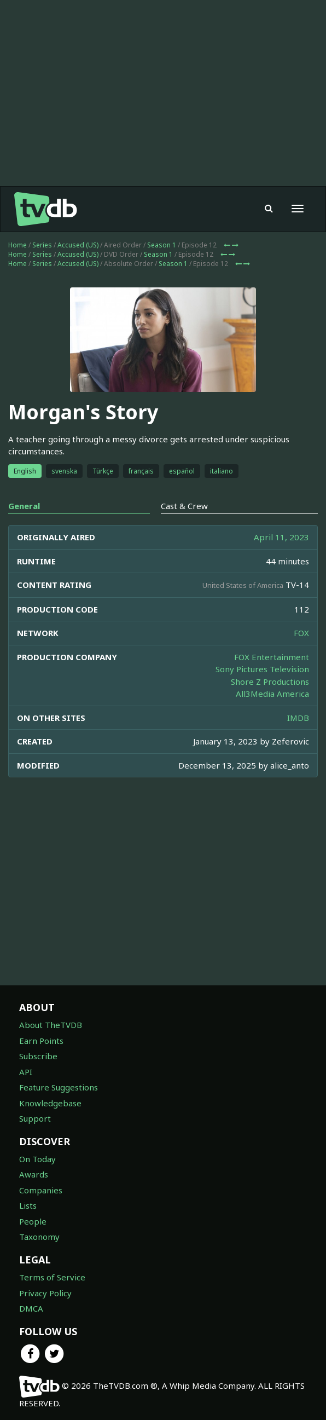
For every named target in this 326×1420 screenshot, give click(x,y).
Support (35, 1118)
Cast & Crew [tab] (184, 505)
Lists (28, 1205)
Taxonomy (39, 1236)
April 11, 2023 (281, 537)
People (32, 1221)
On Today (37, 1158)
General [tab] (24, 505)
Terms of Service (52, 1277)
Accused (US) (77, 245)
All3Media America (272, 693)
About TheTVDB (50, 1024)
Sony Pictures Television (262, 668)
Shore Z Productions (270, 681)
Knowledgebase (50, 1103)
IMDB (298, 717)
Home (17, 245)
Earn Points (41, 1040)
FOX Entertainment (271, 656)
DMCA (31, 1308)
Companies (40, 1190)
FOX (301, 632)
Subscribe (38, 1055)
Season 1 (161, 245)
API (25, 1071)
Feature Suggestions (58, 1087)
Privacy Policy (45, 1293)
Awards (33, 1174)
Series (42, 245)
